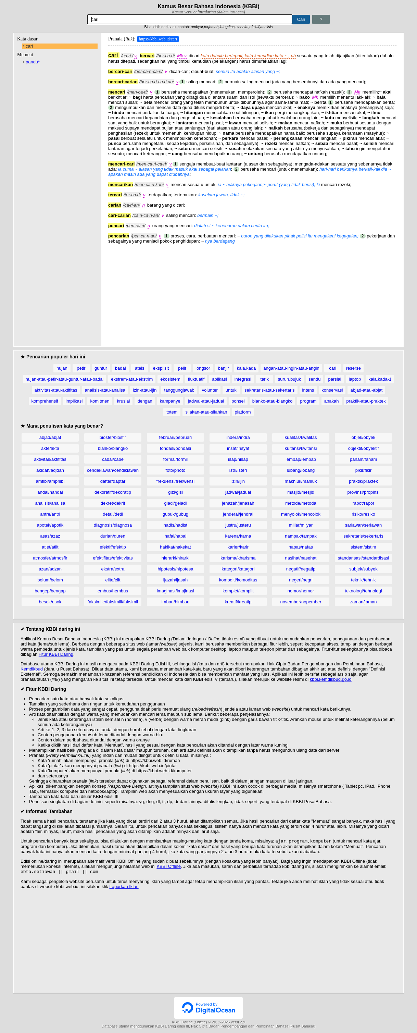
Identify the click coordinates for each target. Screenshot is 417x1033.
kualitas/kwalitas (301, 437)
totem (172, 412)
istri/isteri (238, 470)
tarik (265, 379)
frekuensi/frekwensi (175, 481)
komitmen (99, 401)
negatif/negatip (300, 568)
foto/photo (176, 470)
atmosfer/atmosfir (50, 558)
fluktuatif (196, 379)
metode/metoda (300, 503)
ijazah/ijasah (175, 579)
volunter (210, 390)
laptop (355, 379)
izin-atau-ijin (144, 390)
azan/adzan (50, 568)
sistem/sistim (363, 547)
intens (308, 390)
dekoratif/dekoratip (112, 492)
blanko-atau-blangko (272, 401)
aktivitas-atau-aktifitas (56, 390)
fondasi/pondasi (175, 448)
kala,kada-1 (379, 379)
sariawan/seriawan (363, 525)
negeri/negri (301, 579)
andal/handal (50, 492)
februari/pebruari (175, 437)
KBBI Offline (168, 867)
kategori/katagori (238, 568)
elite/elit (112, 579)
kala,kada (246, 368)
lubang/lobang (301, 470)
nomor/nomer (301, 590)
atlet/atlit (50, 547)
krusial (123, 401)
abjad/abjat (50, 437)
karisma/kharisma (238, 558)
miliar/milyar (301, 525)
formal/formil (175, 459)
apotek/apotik (50, 525)
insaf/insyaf (238, 448)
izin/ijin (238, 481)
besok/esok (50, 601)
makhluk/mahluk (301, 481)
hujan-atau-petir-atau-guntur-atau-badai (65, 379)
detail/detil (113, 514)
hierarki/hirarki (176, 558)
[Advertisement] (252, 292)
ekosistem (170, 379)
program (308, 401)
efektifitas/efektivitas (112, 558)
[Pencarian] (189, 19)
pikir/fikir (363, 470)
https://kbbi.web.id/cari (158, 39)
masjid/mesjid (300, 492)
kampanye (170, 401)
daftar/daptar (113, 481)
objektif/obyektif (363, 448)
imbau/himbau (176, 601)
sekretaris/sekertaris (363, 536)
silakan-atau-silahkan (206, 412)
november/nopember (300, 601)
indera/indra (238, 437)
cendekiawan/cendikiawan (113, 470)
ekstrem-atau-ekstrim (132, 379)
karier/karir (238, 547)
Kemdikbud (32, 669)
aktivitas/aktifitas (50, 459)
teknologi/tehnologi (363, 590)
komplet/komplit (238, 590)
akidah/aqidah (50, 470)
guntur (100, 368)
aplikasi (219, 379)
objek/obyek (363, 437)
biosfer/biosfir (113, 437)
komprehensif (44, 401)
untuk (231, 390)
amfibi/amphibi (50, 481)
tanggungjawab (179, 390)
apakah (331, 401)
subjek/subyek (363, 568)
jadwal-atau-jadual (206, 401)
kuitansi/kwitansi (301, 448)
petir (81, 368)
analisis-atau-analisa (105, 390)
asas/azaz (50, 536)
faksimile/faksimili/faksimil (113, 601)
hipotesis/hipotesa (175, 568)
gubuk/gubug (175, 514)
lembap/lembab (301, 459)
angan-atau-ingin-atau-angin (291, 368)
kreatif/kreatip (238, 601)
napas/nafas (301, 547)
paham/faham (363, 459)
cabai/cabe (113, 459)
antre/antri (50, 514)
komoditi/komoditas (238, 579)
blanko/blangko (113, 448)
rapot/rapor (364, 503)
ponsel (237, 401)
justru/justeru (238, 525)
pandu (33, 61)
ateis (139, 368)
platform (243, 412)
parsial (334, 379)
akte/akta (50, 448)
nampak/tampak (301, 536)
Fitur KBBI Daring (56, 654)
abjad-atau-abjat (366, 390)
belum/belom (50, 579)
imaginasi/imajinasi (175, 590)
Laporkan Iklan (123, 887)
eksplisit (161, 368)
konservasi (332, 390)
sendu (314, 379)
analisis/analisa (50, 503)
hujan (61, 368)
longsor (202, 368)
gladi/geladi (175, 503)
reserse (353, 368)
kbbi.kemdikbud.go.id (331, 679)
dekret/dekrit (113, 503)
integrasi (243, 379)
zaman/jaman (363, 601)
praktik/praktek (363, 481)
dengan (144, 401)
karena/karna (238, 536)
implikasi (74, 401)
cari (29, 46)
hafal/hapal (176, 536)
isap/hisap (238, 459)
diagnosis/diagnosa (113, 525)
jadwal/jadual (238, 492)
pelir (182, 368)
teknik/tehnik (363, 579)
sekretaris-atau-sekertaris (269, 390)
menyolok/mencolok (300, 514)
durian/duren (112, 536)
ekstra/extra (113, 568)
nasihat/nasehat (301, 558)
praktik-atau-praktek (366, 401)
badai (120, 368)
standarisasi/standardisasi (363, 558)
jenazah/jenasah (238, 503)
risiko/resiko (363, 514)
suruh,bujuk (289, 379)
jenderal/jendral (238, 514)
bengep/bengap (50, 590)
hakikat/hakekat (175, 547)
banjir (223, 368)
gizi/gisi (175, 492)
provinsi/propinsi (364, 492)
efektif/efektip (113, 547)
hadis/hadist (175, 525)
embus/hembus (113, 590)
